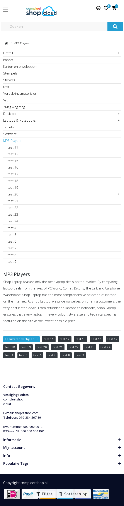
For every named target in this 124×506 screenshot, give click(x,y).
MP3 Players (21, 43)
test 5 (12, 234)
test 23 (13, 214)
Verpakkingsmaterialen (20, 93)
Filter (44, 493)
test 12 (13, 154)
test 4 (12, 228)
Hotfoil (8, 53)
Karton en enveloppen (20, 66)
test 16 (13, 167)
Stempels (10, 73)
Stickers (9, 80)
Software (10, 134)
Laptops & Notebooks (19, 120)
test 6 (12, 241)
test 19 (13, 187)
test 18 (13, 181)
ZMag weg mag (14, 107)
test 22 (13, 207)
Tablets (8, 127)
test (6, 86)
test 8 (12, 255)
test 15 (13, 161)
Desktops (10, 113)
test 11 (13, 147)
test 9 (12, 261)
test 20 (13, 194)
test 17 (13, 174)
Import (8, 60)
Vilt (5, 100)
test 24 (13, 221)
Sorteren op (73, 493)
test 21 (13, 201)
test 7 (12, 248)
